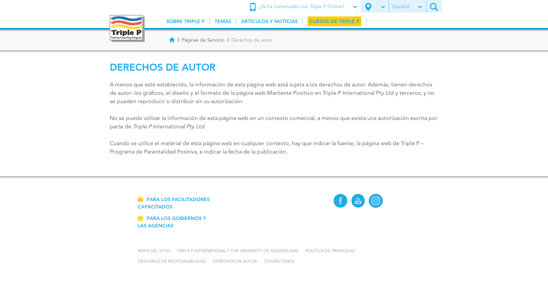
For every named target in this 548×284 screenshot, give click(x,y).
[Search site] (434, 6)
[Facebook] (340, 206)
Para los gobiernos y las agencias (172, 222)
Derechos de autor (235, 261)
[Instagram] (376, 206)
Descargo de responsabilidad (172, 261)
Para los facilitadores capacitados (174, 203)
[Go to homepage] (127, 28)
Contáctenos (279, 261)
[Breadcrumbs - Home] (172, 40)
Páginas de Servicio (203, 40)
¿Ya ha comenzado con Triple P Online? (302, 7)
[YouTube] (358, 206)
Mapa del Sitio (154, 250)
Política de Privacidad (330, 250)
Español (407, 6)
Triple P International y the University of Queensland (237, 250)
